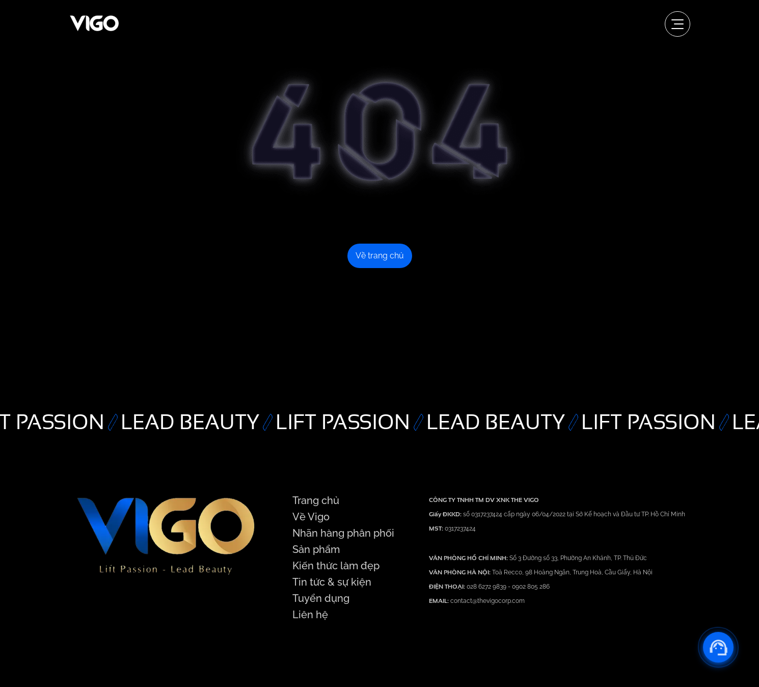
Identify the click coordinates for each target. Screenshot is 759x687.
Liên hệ (310, 615)
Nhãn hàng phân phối (343, 533)
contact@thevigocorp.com (487, 600)
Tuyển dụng (320, 598)
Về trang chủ (380, 255)
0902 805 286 (531, 586)
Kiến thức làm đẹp (336, 566)
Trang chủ (315, 500)
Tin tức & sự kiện (331, 582)
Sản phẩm (316, 549)
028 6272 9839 (487, 586)
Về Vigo (311, 517)
